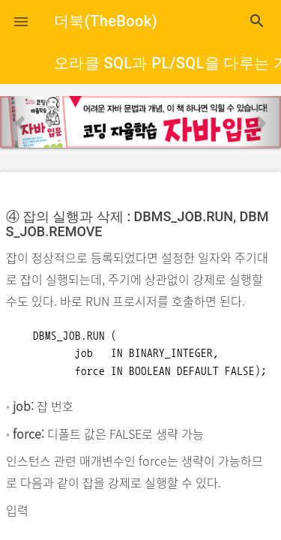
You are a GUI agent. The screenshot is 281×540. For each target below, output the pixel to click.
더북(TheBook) (105, 21)
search (257, 21)
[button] (21, 21)
